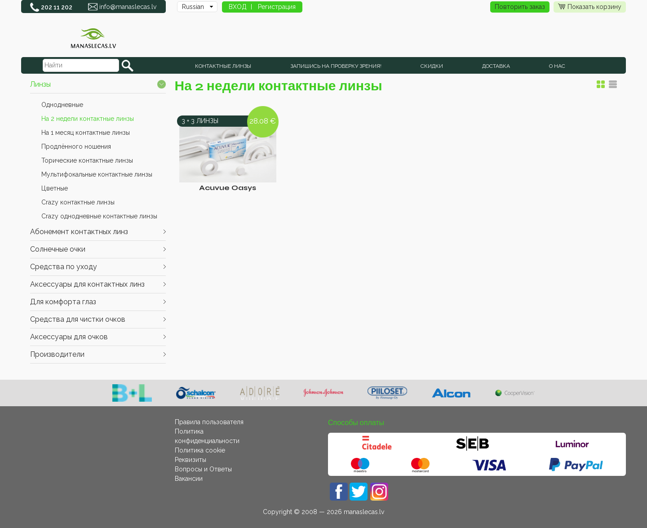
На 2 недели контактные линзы (87, 118)
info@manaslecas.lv (127, 6)
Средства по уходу (63, 266)
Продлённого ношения (76, 146)
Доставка (496, 66)
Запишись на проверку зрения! (335, 66)
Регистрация (277, 6)
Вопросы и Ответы (203, 469)
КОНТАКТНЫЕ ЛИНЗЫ (223, 66)
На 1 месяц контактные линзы (85, 132)
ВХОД (238, 6)
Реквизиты (190, 459)
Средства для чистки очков (77, 319)
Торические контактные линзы (87, 160)
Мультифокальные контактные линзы (96, 174)
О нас (557, 66)
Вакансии (189, 478)
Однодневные (62, 104)
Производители (57, 354)
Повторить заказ (520, 6)
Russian (193, 6)
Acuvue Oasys (227, 187)
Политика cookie (200, 450)
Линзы (40, 84)
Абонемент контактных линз (79, 231)
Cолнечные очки (57, 249)
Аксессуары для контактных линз (87, 284)
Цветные (54, 188)
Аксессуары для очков (69, 337)
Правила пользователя (209, 422)
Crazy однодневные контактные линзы (99, 216)
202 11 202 (56, 7)
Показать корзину (589, 7)
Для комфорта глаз (63, 301)
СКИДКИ (432, 66)
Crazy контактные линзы (78, 202)
